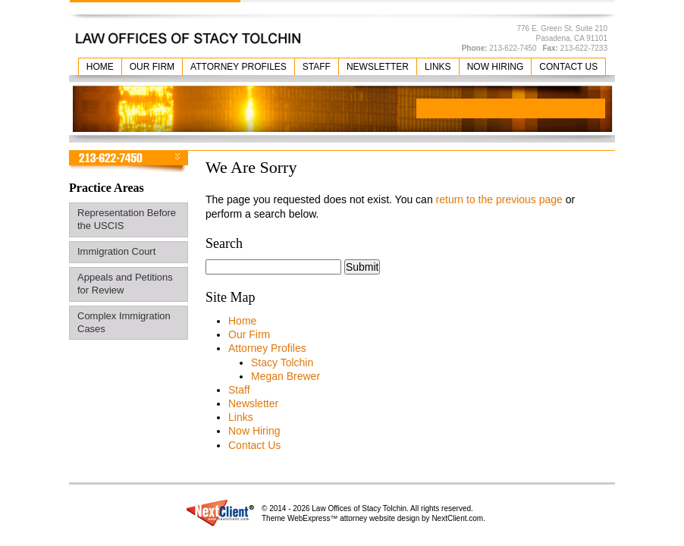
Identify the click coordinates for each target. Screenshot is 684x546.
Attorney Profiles (238, 66)
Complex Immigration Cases (124, 322)
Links (438, 66)
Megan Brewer (285, 376)
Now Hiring (495, 66)
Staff (317, 66)
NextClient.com (457, 518)
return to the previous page (499, 199)
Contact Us (568, 66)
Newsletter (378, 66)
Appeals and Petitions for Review (125, 283)
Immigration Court (116, 251)
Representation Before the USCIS (126, 219)
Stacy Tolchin (282, 362)
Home (100, 66)
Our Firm (152, 66)
